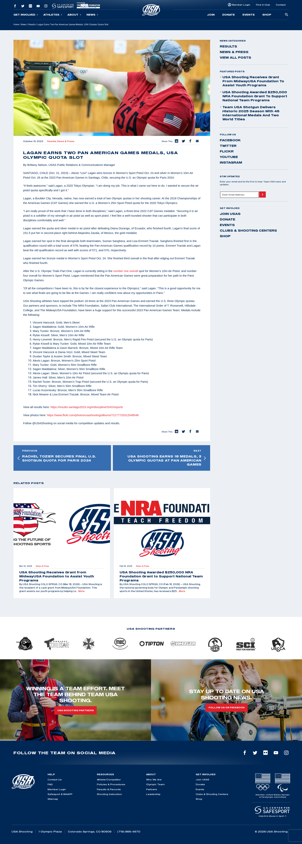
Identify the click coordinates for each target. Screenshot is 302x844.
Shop (266, 14)
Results (31, 24)
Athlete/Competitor (109, 779)
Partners (151, 789)
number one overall (125, 271)
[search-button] (287, 15)
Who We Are (154, 779)
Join (211, 14)
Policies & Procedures (111, 784)
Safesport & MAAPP (60, 794)
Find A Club (263, 4)
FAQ (50, 784)
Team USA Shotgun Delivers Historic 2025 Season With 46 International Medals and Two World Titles (249, 113)
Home (16, 24)
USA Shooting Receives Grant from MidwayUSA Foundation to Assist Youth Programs (252, 81)
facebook (230, 140)
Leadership (153, 794)
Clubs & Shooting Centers (248, 230)
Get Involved (25, 14)
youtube (229, 157)
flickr (227, 151)
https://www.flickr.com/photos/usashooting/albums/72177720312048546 (93, 415)
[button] (176, 141)
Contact (281, 4)
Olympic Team (155, 784)
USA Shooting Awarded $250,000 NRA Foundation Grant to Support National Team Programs (253, 96)
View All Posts (235, 57)
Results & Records (109, 789)
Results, (52, 141)
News (92, 14)
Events (248, 14)
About (74, 14)
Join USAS (230, 213)
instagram (231, 162)
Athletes (52, 14)
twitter (228, 145)
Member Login (241, 4)
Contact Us (55, 779)
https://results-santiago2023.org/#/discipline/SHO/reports (86, 407)
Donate (228, 14)
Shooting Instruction (109, 794)
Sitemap (53, 799)
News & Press (65, 141)
